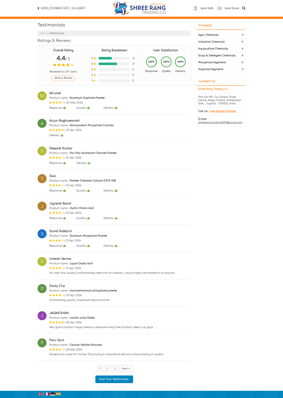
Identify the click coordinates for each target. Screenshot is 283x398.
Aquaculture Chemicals (213, 48)
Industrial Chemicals (211, 42)
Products (205, 25)
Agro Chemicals (208, 35)
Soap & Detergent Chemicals (217, 55)
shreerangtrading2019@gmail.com (220, 122)
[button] (223, 111)
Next (126, 369)
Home (42, 33)
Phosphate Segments (212, 62)
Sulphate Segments (210, 69)
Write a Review (63, 78)
